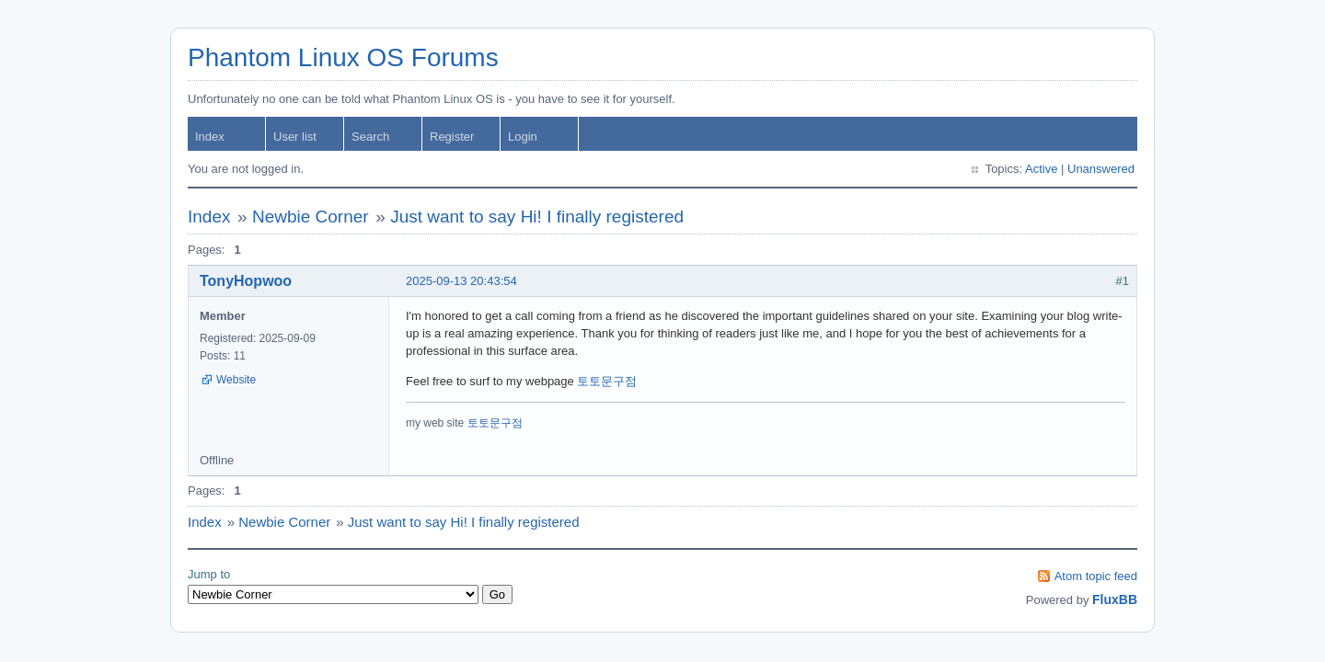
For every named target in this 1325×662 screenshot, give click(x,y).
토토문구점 (607, 381)
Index (210, 136)
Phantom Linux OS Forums (343, 57)
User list (295, 136)
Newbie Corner (310, 216)
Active (1041, 169)
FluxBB (1114, 599)
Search (370, 136)
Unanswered (1101, 169)
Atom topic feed (1095, 576)
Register (452, 136)
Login (522, 136)
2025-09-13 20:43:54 (461, 281)
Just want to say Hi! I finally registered (537, 216)
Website (236, 379)
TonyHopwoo (246, 281)
